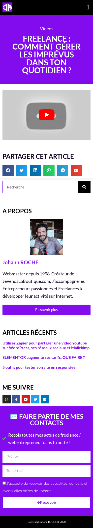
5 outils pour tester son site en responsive (39, 367)
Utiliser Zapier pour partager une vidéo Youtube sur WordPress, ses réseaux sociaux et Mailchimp (46, 345)
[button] (88, 7)
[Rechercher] (84, 187)
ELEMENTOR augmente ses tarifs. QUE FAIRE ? (43, 357)
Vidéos (46, 28)
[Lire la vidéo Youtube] (46, 115)
